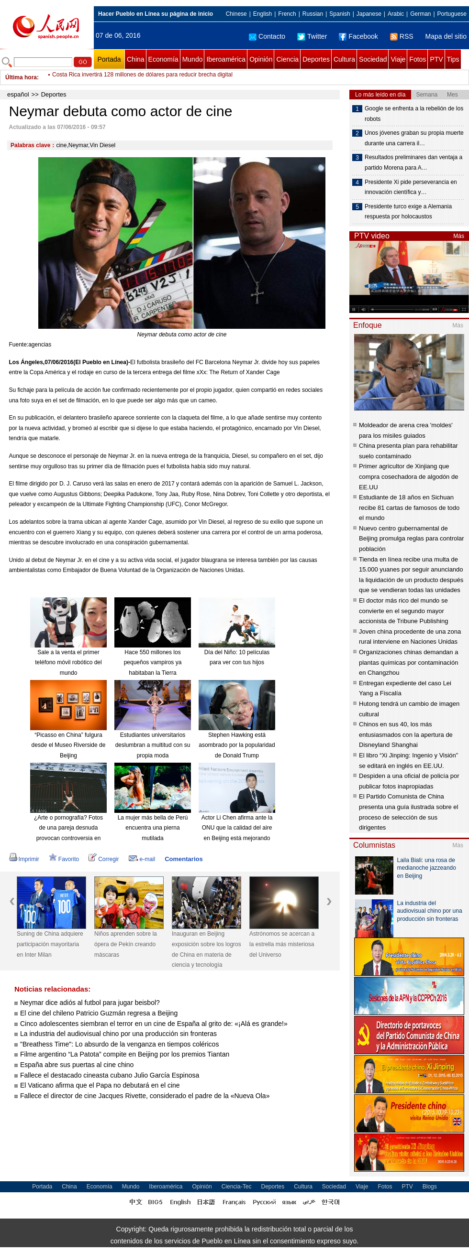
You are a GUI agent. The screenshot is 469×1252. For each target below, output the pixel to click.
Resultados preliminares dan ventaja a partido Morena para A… (413, 162)
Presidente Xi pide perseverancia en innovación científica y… (411, 187)
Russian (312, 14)
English (262, 14)
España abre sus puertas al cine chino (77, 1065)
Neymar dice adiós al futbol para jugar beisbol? (90, 1002)
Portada (109, 59)
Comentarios (183, 859)
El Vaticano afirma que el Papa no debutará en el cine (100, 1085)
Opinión (260, 59)
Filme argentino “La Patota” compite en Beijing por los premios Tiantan (125, 1054)
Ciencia (287, 59)
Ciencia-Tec (237, 1186)
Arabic (396, 14)
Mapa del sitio (446, 36)
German (420, 14)
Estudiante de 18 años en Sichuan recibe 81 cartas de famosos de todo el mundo (409, 507)
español (18, 94)
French (287, 14)
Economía (163, 59)
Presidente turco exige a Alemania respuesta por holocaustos (408, 211)
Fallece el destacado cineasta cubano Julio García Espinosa (109, 1075)
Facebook (358, 36)
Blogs (430, 1186)
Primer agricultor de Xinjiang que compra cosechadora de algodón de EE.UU (408, 476)
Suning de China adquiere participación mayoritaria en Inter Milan (50, 944)
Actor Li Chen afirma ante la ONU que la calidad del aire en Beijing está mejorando (237, 828)
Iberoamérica (226, 59)
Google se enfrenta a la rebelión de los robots (414, 113)
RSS (401, 36)
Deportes (316, 59)
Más (458, 236)
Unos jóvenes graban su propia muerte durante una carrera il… (414, 138)
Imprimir (24, 859)
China (136, 59)
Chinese (236, 14)
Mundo (192, 59)
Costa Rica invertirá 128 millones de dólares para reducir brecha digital (142, 77)
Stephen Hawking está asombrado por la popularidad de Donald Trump (237, 745)
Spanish (339, 14)
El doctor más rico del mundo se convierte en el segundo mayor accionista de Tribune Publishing (403, 611)
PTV (436, 59)
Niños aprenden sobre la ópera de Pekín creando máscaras (125, 944)
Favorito (64, 859)
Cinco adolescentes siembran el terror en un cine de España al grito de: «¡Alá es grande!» (154, 1023)
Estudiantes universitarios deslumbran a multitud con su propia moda (152, 745)
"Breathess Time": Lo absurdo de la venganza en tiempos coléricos (119, 1044)
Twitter (312, 36)
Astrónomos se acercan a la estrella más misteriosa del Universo (281, 944)
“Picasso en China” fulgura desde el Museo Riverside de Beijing (69, 745)
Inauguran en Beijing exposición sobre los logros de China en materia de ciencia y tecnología (206, 949)
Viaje (398, 59)
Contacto (267, 36)
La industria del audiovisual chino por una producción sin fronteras (118, 1033)
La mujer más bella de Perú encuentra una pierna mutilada (153, 828)
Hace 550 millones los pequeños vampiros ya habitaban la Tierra (153, 662)
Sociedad (373, 59)
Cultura (344, 59)
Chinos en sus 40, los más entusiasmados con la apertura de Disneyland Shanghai (406, 734)
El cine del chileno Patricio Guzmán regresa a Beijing (99, 1013)
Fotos (417, 59)
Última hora (21, 77)
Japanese (369, 14)
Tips (453, 59)
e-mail (142, 859)
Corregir (104, 859)
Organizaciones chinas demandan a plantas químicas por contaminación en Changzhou (408, 662)
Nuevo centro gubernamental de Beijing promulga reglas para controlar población (411, 538)
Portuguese (452, 14)
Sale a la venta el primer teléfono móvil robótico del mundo (68, 662)
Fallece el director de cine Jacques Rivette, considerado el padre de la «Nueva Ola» (144, 1096)
